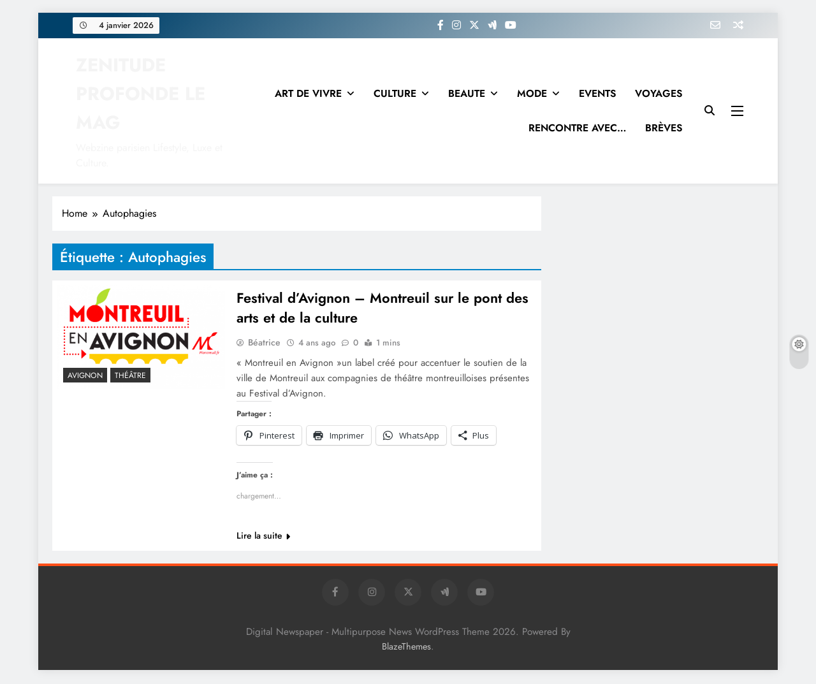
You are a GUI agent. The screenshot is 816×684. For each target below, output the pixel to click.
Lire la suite (263, 536)
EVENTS (597, 93)
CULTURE (395, 93)
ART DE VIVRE (308, 93)
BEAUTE (466, 93)
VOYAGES (658, 93)
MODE (532, 93)
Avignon (85, 375)
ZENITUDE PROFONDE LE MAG (140, 94)
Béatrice (264, 343)
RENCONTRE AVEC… (577, 127)
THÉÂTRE (130, 375)
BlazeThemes (406, 647)
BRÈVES (663, 127)
